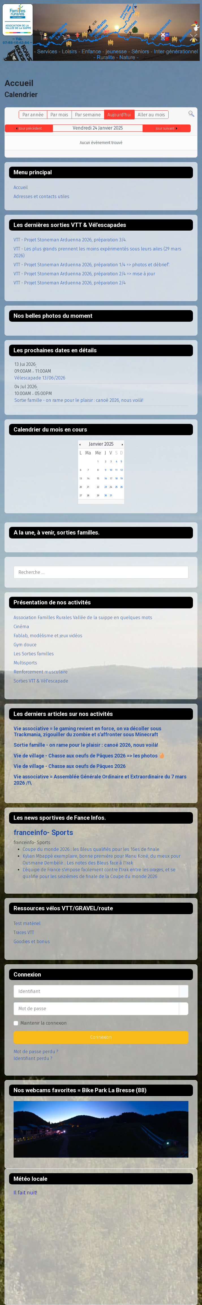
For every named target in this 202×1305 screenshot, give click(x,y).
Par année (33, 114)
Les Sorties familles (34, 653)
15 (98, 478)
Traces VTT (24, 932)
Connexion (101, 1037)
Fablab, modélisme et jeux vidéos (48, 635)
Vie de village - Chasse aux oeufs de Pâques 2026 (70, 766)
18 (116, 478)
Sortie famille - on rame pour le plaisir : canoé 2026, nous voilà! (86, 745)
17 (111, 478)
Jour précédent (30, 128)
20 (80, 487)
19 (121, 478)
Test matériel (27, 923)
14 (88, 478)
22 (98, 487)
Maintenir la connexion (43, 1023)
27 (80, 495)
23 (105, 487)
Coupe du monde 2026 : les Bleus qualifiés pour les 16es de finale (91, 849)
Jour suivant (165, 128)
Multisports (25, 663)
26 (121, 487)
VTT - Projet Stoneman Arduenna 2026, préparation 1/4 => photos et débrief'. (91, 264)
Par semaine (88, 114)
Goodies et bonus (32, 941)
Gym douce (25, 644)
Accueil (21, 187)
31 (111, 495)
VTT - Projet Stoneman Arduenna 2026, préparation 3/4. (70, 239)
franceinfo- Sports (43, 832)
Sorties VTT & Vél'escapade (41, 681)
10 (111, 470)
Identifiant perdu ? (33, 1058)
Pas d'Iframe (101, 1129)
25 (116, 487)
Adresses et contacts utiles (41, 196)
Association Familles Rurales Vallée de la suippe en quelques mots (83, 617)
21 (88, 487)
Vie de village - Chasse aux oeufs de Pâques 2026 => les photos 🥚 (89, 756)
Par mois (59, 114)
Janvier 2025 (101, 444)
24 (110, 487)
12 (121, 470)
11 (116, 470)
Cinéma (21, 626)
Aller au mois (151, 114)
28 (88, 495)
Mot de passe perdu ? (36, 1051)
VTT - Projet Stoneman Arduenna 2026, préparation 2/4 (70, 283)
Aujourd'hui (119, 114)
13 (80, 478)
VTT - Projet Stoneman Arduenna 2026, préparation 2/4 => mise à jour (84, 273)
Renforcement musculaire (41, 672)
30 (105, 495)
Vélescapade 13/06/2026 (39, 378)
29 (98, 495)
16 (105, 478)
